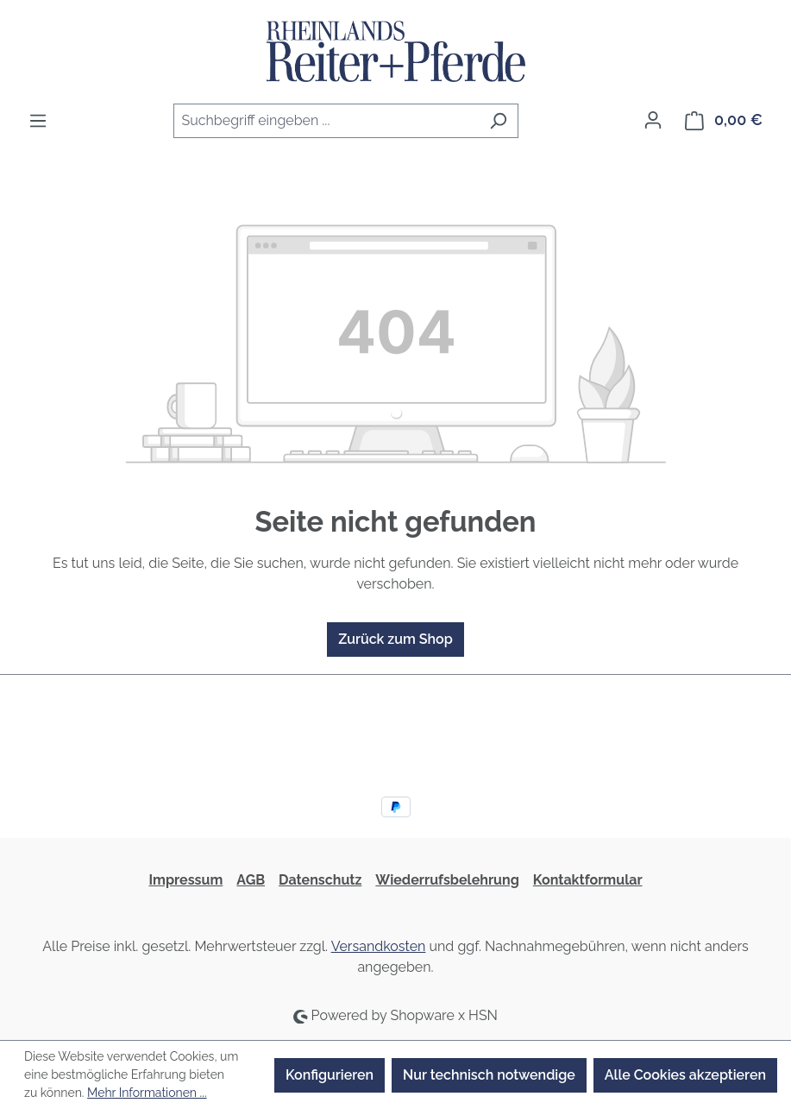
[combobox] (326, 121)
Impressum (185, 880)
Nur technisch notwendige (489, 1075)
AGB (250, 880)
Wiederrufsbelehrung (446, 880)
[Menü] (38, 121)
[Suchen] (498, 121)
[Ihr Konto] (653, 120)
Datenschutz (320, 880)
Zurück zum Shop (395, 639)
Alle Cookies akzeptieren (685, 1075)
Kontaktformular (588, 880)
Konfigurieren (330, 1075)
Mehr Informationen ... (146, 1093)
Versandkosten (378, 946)
